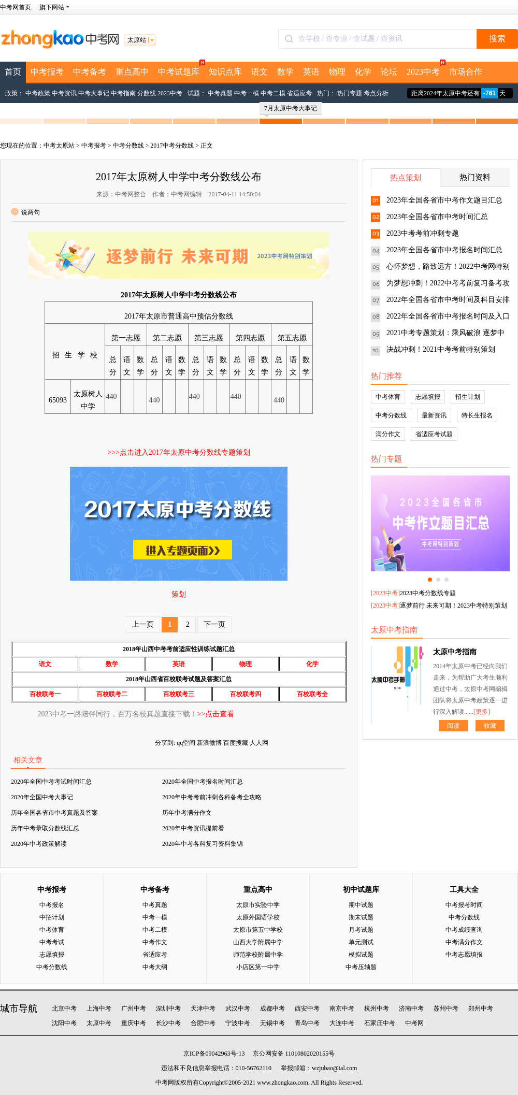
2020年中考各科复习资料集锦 (202, 843)
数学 (285, 71)
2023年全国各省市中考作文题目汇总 (444, 200)
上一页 (143, 624)
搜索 (497, 38)
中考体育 (388, 396)
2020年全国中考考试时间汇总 (51, 781)
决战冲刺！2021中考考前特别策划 (440, 349)
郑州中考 (480, 1008)
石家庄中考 (379, 1023)
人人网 (259, 742)
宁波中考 (237, 1023)
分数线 (146, 93)
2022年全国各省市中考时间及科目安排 (448, 300)
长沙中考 (168, 1023)
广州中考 (133, 1008)
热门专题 (349, 93)
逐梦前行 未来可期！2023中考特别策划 (453, 605)
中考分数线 (128, 145)
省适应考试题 (434, 434)
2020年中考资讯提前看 (193, 828)
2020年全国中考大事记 (42, 797)
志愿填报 (427, 396)
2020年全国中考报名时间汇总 (202, 781)
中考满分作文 (464, 942)
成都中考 (272, 1008)
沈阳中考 (64, 1023)
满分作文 (388, 434)
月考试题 (361, 929)
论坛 (389, 71)
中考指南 (123, 93)
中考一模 (246, 93)
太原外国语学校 (258, 917)
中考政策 (37, 93)
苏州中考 (446, 1008)
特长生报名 (477, 415)
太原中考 (99, 1023)
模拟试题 (361, 954)
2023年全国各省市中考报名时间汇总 (444, 250)
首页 (13, 71)
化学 (363, 71)
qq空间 (186, 742)
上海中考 (99, 1008)
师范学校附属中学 (258, 954)
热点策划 (405, 178)
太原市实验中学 (258, 905)
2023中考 (425, 69)
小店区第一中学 (258, 967)
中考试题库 (181, 69)
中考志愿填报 (464, 954)
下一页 (214, 624)
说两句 (25, 212)
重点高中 (132, 71)
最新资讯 (434, 415)
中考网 (414, 1023)
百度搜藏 (235, 742)
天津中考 (203, 1008)
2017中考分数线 (172, 145)
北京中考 (64, 1008)
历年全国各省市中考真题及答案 (54, 812)
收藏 (490, 725)
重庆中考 (133, 1023)
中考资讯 (64, 93)
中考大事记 (93, 93)
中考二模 (273, 93)
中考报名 (51, 905)
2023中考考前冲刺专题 (422, 233)
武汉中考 (237, 1008)
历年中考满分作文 (187, 812)
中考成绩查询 (464, 929)
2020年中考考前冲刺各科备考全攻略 (212, 797)
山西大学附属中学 (258, 942)
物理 (337, 71)
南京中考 (341, 1008)
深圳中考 (168, 1008)
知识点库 (225, 71)
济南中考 (411, 1008)
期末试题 (361, 917)
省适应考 (299, 93)
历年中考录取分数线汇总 (45, 828)
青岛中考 (307, 1023)
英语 (311, 71)
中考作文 (154, 942)
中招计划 (51, 917)
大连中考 (341, 1023)
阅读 (453, 725)
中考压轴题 (361, 967)
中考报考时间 (464, 905)
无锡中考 (272, 1023)
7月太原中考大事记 (290, 110)
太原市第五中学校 (258, 929)
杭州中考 (376, 1008)
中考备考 (89, 71)
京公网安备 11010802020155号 (294, 1053)
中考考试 (51, 942)
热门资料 (475, 177)
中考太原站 (59, 145)
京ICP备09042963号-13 (214, 1053)
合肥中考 (203, 1023)
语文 (259, 71)
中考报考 (47, 71)
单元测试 (361, 942)
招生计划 (467, 396)
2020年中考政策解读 (39, 843)
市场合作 (465, 71)
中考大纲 (154, 967)
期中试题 (361, 905)
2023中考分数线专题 (428, 593)
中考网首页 (15, 7)
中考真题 (220, 93)
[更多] (481, 711)
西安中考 (307, 1008)
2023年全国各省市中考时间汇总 (437, 217)
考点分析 (376, 93)
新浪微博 (209, 742)
